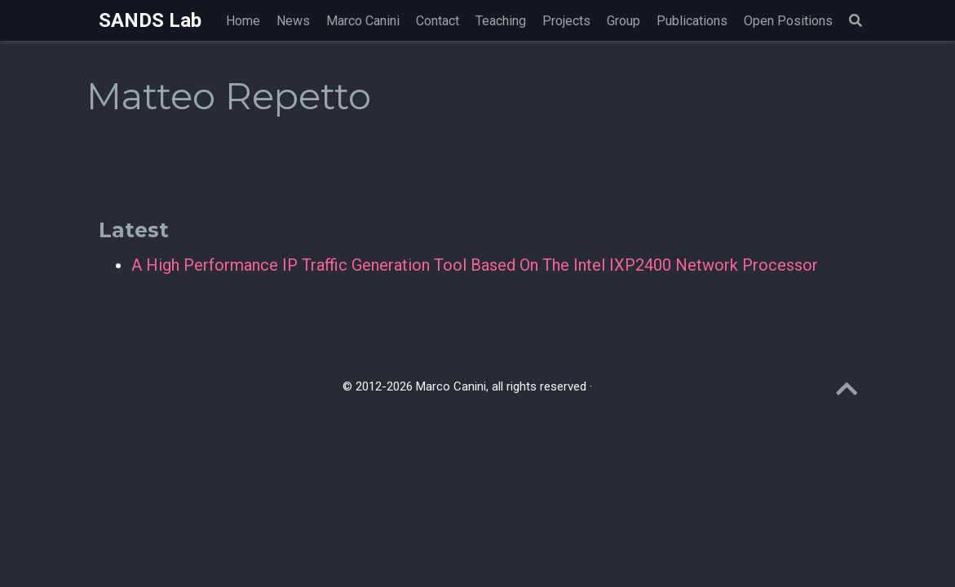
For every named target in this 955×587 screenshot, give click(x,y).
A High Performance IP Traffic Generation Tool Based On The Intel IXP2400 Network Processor (474, 265)
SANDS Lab (150, 20)
